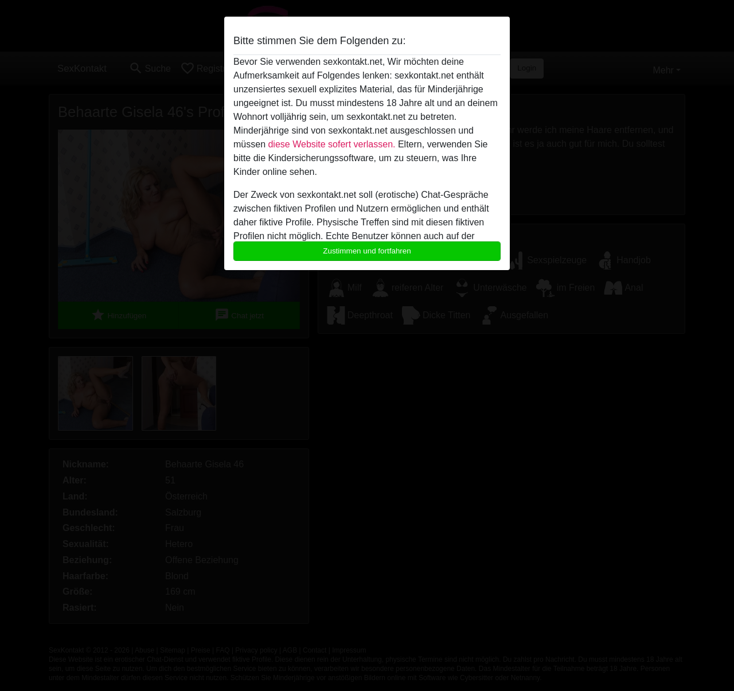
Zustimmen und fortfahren (367, 251)
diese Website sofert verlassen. (331, 144)
